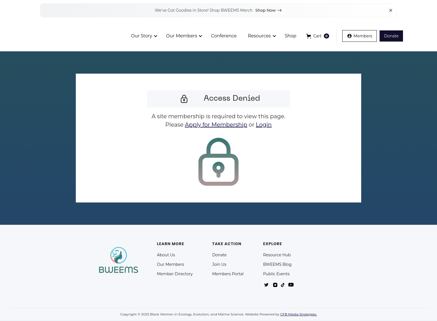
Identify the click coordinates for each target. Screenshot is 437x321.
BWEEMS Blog (277, 264)
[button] (318, 36)
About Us (166, 255)
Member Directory (175, 274)
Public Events (276, 274)
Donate (219, 255)
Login (264, 124)
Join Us (219, 264)
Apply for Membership (216, 124)
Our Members (170, 264)
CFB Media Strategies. (298, 314)
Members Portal (228, 274)
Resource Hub (277, 255)
